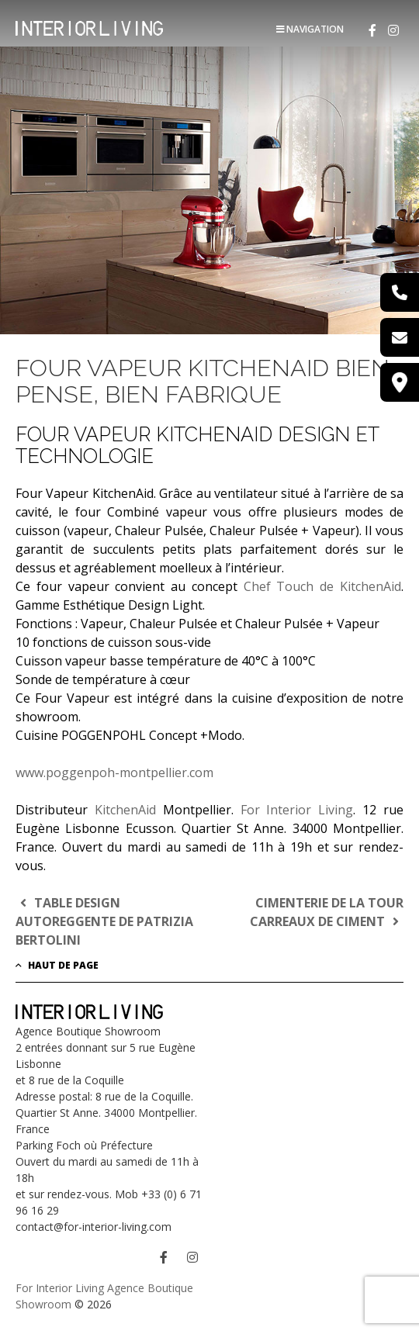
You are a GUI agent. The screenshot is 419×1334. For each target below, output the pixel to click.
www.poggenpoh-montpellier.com (114, 772)
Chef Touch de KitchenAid (322, 586)
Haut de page (57, 965)
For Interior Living (297, 809)
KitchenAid (125, 809)
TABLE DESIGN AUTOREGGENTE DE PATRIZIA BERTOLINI (104, 921)
